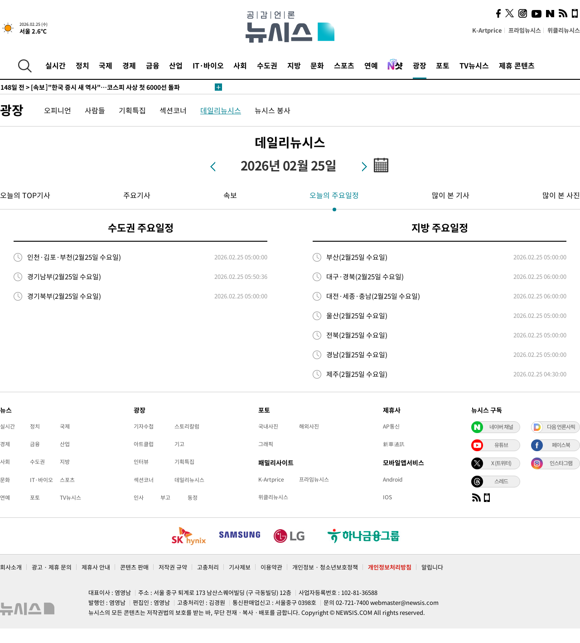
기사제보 (240, 567)
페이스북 (561, 445)
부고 (165, 497)
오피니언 (57, 110)
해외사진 (309, 426)
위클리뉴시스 (563, 30)
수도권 (267, 65)
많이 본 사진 (561, 195)
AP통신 (391, 426)
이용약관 (271, 567)
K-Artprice (487, 30)
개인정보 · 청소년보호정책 (325, 567)
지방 (294, 65)
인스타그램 (561, 463)
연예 (371, 65)
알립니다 (432, 567)
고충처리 (208, 567)
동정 (193, 497)
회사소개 (11, 567)
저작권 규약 (173, 567)
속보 (230, 195)
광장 (419, 65)
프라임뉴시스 (524, 30)
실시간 (55, 65)
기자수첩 (144, 426)
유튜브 (501, 445)
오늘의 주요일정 (334, 195)
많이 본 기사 (450, 195)
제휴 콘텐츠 (517, 65)
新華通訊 (394, 444)
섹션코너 (173, 110)
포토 (443, 65)
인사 (139, 497)
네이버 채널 (501, 427)
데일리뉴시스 (220, 110)
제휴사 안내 (96, 567)
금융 (153, 65)
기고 (179, 444)
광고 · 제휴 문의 (52, 567)
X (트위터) (501, 463)
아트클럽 (144, 444)
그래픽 (265, 444)
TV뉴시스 (474, 65)
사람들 (95, 110)
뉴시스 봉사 (272, 110)
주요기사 (136, 195)
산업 (176, 65)
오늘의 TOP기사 (25, 195)
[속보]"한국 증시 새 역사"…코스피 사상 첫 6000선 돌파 (90, 87)
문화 (317, 65)
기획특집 (132, 110)
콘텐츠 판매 (134, 567)
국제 (105, 65)
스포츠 (344, 65)
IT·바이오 (208, 65)
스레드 (501, 481)
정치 (82, 65)
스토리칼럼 (186, 426)
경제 (129, 65)
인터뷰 (141, 462)
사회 (240, 65)
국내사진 (268, 426)
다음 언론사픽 (561, 427)
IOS (387, 497)
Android (392, 479)
